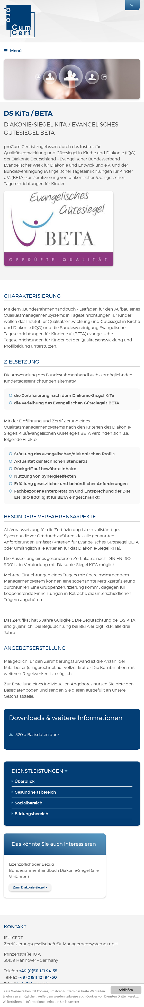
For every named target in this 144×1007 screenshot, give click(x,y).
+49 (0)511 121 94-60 (37, 977)
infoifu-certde (33, 983)
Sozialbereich (28, 802)
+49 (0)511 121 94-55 (38, 970)
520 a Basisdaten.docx (37, 734)
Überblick (25, 781)
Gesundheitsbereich (35, 792)
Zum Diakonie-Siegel (29, 887)
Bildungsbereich (31, 813)
